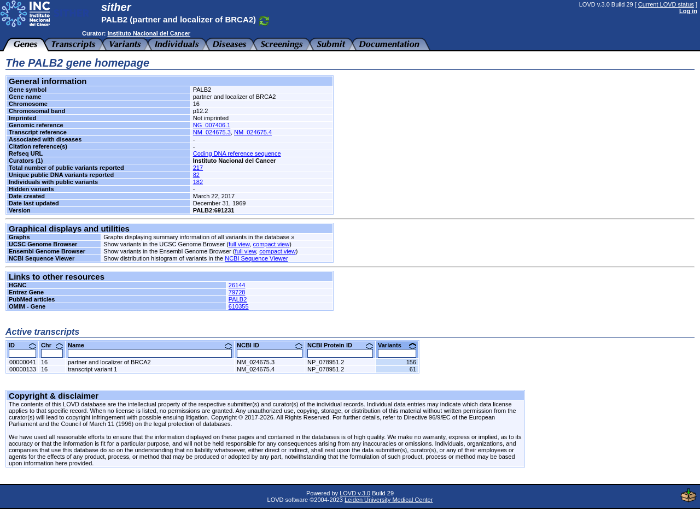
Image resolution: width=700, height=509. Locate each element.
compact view (271, 244)
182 (198, 182)
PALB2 (238, 299)
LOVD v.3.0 (355, 493)
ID (22, 345)
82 (196, 174)
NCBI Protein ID (340, 345)
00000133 (22, 369)
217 (198, 167)
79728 (237, 292)
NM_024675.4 (253, 132)
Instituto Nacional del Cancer (148, 33)
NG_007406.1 (212, 125)
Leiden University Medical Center (389, 499)
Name (150, 345)
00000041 (22, 362)
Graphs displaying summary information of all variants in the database (196, 237)
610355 (239, 306)
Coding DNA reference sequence (237, 153)
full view (239, 244)
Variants (397, 345)
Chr (52, 345)
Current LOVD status (666, 4)
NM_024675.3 (212, 132)
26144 (237, 285)
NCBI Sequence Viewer (256, 258)
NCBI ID (269, 345)
